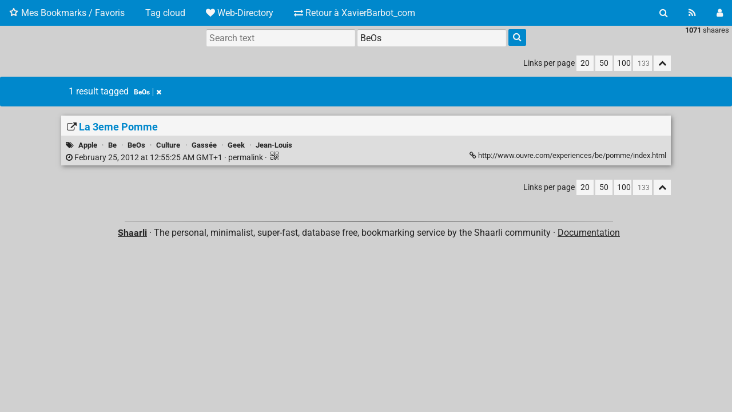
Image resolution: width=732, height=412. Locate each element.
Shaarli (132, 232)
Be (112, 145)
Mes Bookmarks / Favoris (67, 12)
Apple (87, 145)
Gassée (204, 145)
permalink (165, 158)
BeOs (147, 92)
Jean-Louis (274, 145)
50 (603, 63)
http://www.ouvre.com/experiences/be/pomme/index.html (568, 155)
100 (624, 63)
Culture (168, 145)
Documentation (589, 232)
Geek (236, 145)
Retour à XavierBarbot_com (354, 12)
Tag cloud (165, 12)
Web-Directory (239, 12)
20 (585, 63)
